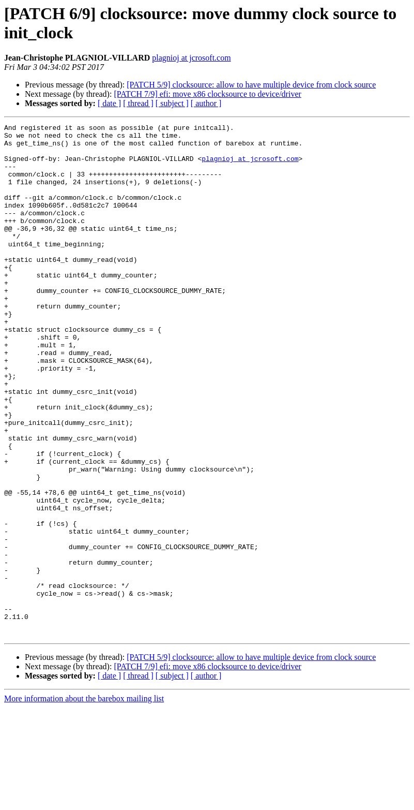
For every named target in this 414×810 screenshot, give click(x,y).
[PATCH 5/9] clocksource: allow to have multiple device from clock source (251, 84)
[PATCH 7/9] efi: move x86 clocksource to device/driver (207, 94)
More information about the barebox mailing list (84, 801)
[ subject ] (172, 103)
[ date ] (109, 103)
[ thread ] (138, 103)
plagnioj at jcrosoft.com (191, 57)
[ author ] (206, 103)
